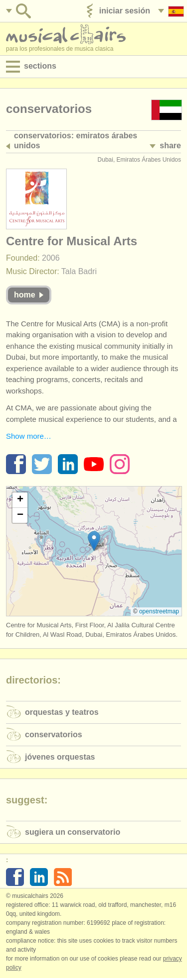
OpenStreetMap (159, 611)
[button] (94, 541)
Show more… (28, 436)
